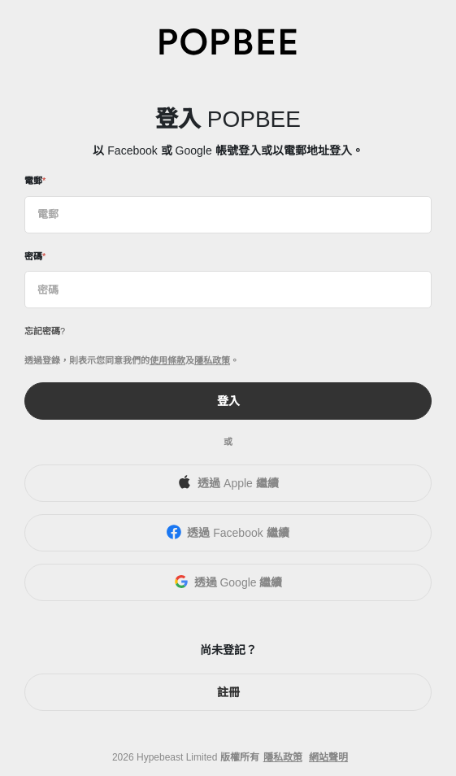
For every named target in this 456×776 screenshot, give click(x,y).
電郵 (33, 180)
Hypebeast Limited (177, 757)
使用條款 (167, 360)
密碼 (33, 256)
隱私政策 (212, 360)
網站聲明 (328, 757)
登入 (228, 401)
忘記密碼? (44, 331)
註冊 (228, 692)
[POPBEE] (228, 41)
